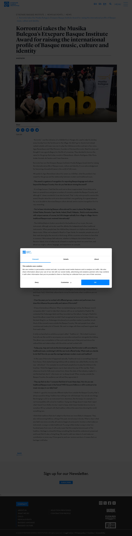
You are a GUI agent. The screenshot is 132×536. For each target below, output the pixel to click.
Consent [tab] (35, 259)
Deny (37, 282)
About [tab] (96, 259)
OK (95, 282)
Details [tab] (66, 259)
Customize (66, 282)
